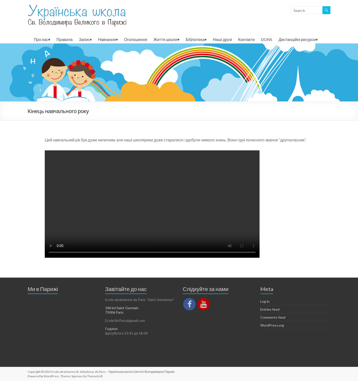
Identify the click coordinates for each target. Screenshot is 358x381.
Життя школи (165, 39)
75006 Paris (114, 312)
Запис (84, 39)
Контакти (246, 39)
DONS (266, 39)
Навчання (107, 39)
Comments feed (272, 317)
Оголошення (135, 39)
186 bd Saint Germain (121, 308)
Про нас (41, 39)
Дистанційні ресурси (296, 39)
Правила (64, 39)
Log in (264, 301)
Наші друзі (222, 39)
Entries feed (269, 309)
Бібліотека (195, 39)
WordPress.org (272, 325)
